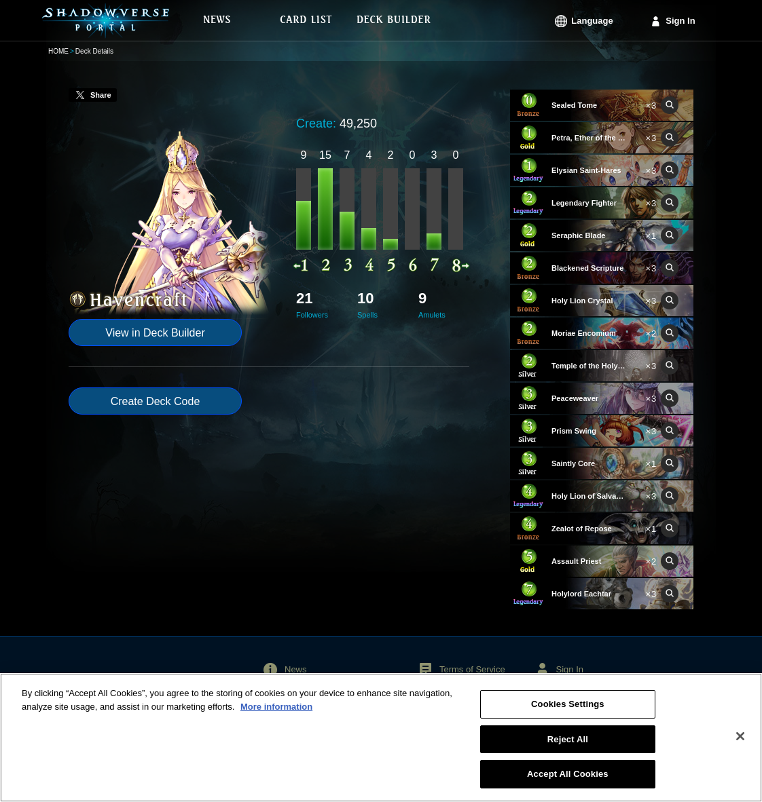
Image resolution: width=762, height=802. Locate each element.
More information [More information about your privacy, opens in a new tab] (276, 713)
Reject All (567, 746)
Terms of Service (472, 669)
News (296, 669)
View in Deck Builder (154, 333)
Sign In (680, 21)
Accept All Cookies (568, 781)
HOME (58, 51)
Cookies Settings (567, 711)
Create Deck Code (155, 401)
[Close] (740, 743)
